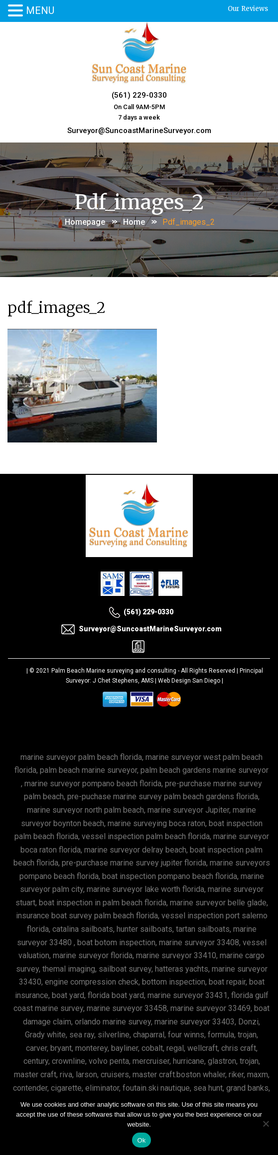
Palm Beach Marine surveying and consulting (113, 670)
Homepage (85, 222)
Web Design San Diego (189, 680)
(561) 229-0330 (139, 95)
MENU (40, 10)
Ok (141, 1140)
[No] (266, 1124)
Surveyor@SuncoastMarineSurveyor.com (139, 130)
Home (134, 222)
